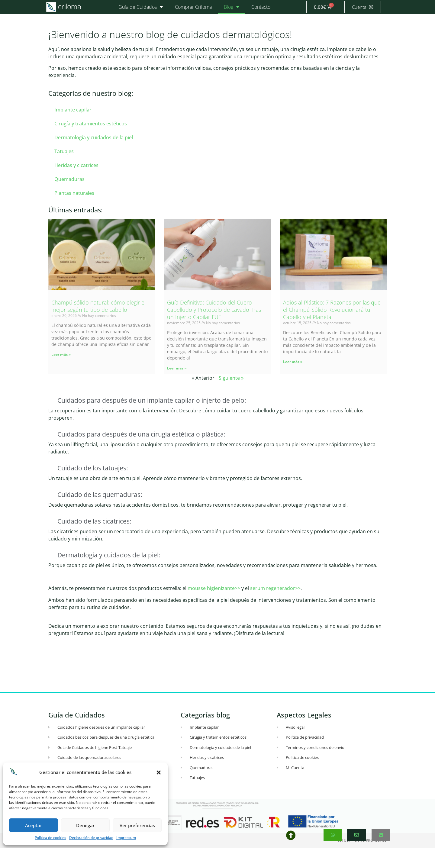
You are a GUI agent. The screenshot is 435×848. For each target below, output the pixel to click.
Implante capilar (73, 109)
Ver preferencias (137, 825)
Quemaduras (69, 179)
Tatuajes (64, 151)
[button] (159, 772)
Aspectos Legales (304, 714)
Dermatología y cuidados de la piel (93, 137)
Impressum (126, 837)
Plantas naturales (74, 193)
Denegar (85, 825)
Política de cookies (50, 837)
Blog (231, 7)
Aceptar (33, 825)
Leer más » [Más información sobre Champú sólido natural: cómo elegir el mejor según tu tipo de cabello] (61, 354)
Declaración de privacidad (91, 837)
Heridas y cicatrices (76, 165)
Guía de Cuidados (140, 7)
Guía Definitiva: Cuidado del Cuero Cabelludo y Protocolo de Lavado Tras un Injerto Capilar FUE (214, 310)
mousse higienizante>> (214, 588)
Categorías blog (205, 714)
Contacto (260, 7)
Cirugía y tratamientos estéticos (90, 123)
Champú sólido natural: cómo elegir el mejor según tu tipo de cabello (98, 306)
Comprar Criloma (193, 7)
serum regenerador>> (275, 588)
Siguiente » (231, 378)
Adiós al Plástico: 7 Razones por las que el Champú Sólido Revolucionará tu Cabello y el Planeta (332, 310)
